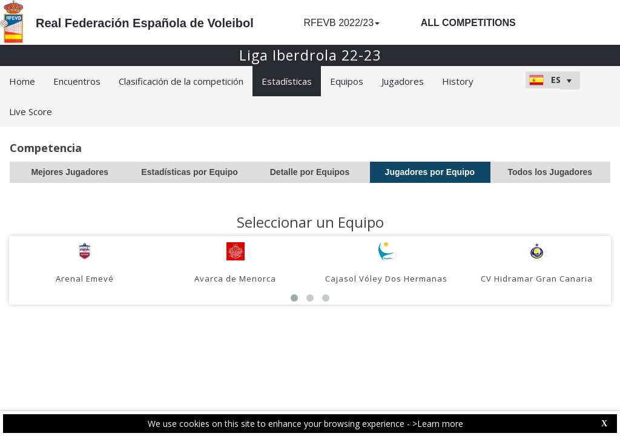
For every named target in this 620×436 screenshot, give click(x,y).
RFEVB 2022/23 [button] (341, 23)
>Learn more (437, 423)
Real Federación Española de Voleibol (145, 23)
